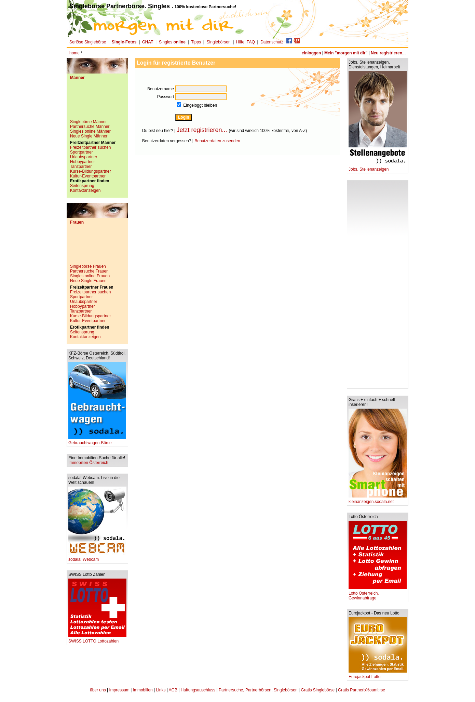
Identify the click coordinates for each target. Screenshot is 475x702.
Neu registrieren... (388, 53)
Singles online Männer (90, 131)
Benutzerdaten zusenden (217, 140)
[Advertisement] (97, 102)
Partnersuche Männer (89, 126)
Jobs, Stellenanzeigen (378, 167)
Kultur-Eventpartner (88, 176)
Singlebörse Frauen (88, 266)
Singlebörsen (219, 42)
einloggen (311, 53)
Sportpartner (81, 152)
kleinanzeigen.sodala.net (378, 499)
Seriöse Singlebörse (87, 42)
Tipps (196, 42)
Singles (173, 42)
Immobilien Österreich (88, 462)
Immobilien (143, 690)
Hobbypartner (82, 161)
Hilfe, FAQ (245, 42)
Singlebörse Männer (88, 121)
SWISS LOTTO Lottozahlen (97, 639)
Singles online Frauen (90, 276)
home (74, 53)
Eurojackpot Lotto (378, 675)
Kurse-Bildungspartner (90, 171)
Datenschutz (271, 42)
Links (160, 690)
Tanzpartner (81, 166)
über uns (98, 690)
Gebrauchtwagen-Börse (97, 441)
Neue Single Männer (88, 136)
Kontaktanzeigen (85, 190)
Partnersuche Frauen (89, 271)
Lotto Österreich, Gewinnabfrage (378, 593)
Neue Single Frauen (88, 280)
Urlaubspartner (83, 157)
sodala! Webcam (97, 557)
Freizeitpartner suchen (90, 147)
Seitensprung (82, 185)
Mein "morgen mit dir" (345, 53)
